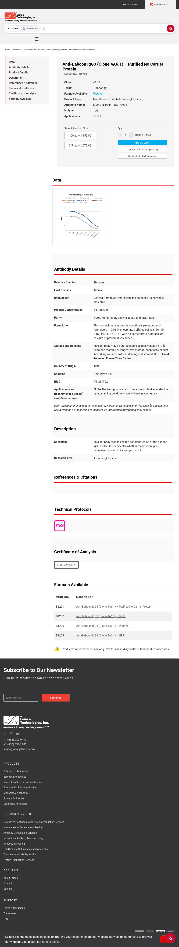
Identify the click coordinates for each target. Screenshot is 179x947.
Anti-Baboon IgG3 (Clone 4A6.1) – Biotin (101, 616)
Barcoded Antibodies (14, 776)
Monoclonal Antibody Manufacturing (23, 838)
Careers (7, 888)
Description (16, 77)
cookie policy (50, 942)
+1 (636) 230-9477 (14, 739)
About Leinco (10, 878)
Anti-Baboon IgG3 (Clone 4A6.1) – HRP (100, 635)
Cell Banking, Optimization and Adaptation (26, 849)
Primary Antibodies (13, 798)
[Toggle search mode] (23, 28)
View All (98, 93)
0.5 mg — (80, 144)
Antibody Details (19, 67)
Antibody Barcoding (14, 843)
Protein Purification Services (18, 860)
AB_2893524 (101, 381)
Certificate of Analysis (23, 93)
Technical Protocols (21, 88)
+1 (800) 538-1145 (14, 744)
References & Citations (23, 83)
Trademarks (9, 913)
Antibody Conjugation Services (20, 832)
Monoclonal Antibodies (16, 793)
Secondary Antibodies (15, 803)
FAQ (5, 918)
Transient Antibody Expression (20, 854)
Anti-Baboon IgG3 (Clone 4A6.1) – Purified (102, 626)
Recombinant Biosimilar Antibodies (22, 782)
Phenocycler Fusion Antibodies (20, 787)
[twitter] (11, 733)
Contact (7, 883)
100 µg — (80, 134)
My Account (130, 4)
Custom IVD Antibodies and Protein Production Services (33, 822)
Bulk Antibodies (15, 771)
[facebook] (4, 733)
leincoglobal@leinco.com (19, 749)
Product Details (18, 72)
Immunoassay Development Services (23, 827)
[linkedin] (17, 733)
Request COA (66, 564)
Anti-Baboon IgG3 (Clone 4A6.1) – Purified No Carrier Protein (113, 606)
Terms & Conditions (14, 908)
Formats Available (20, 98)
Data (12, 62)
